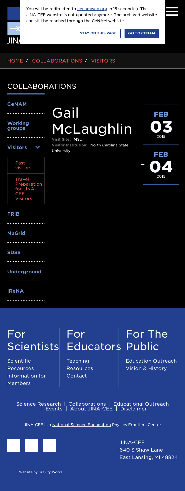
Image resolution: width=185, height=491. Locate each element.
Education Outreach (151, 361)
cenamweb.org (92, 8)
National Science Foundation (81, 424)
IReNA (15, 291)
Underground (24, 272)
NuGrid (16, 233)
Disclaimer (133, 409)
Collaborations (57, 61)
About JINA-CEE (91, 409)
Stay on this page (98, 33)
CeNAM (17, 104)
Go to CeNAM (141, 33)
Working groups (18, 125)
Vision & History (146, 368)
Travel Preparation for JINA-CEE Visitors (28, 189)
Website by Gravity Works (34, 472)
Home (15, 61)
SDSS (13, 252)
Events (54, 409)
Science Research (38, 404)
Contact (76, 376)
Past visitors (23, 165)
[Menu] (172, 11)
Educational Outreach (141, 404)
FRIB (13, 214)
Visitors (103, 61)
